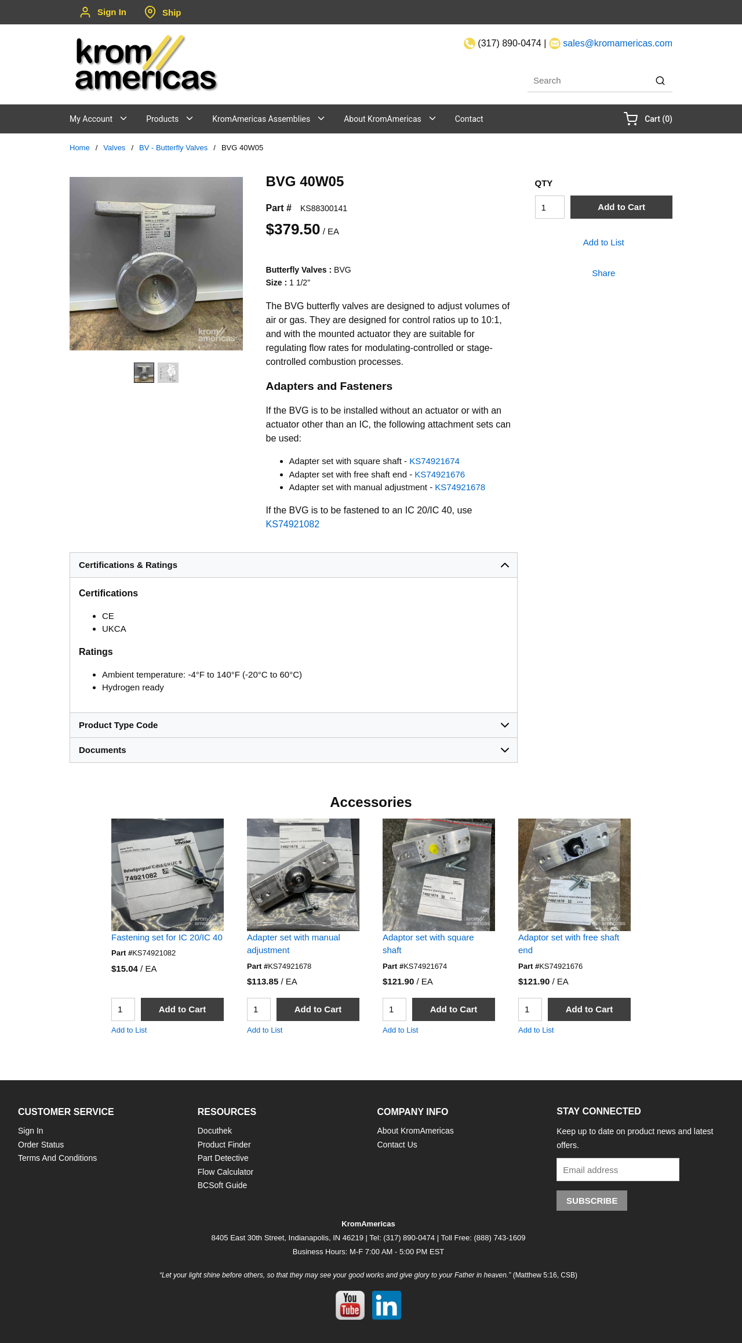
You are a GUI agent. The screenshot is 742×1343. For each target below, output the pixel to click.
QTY (544, 183)
